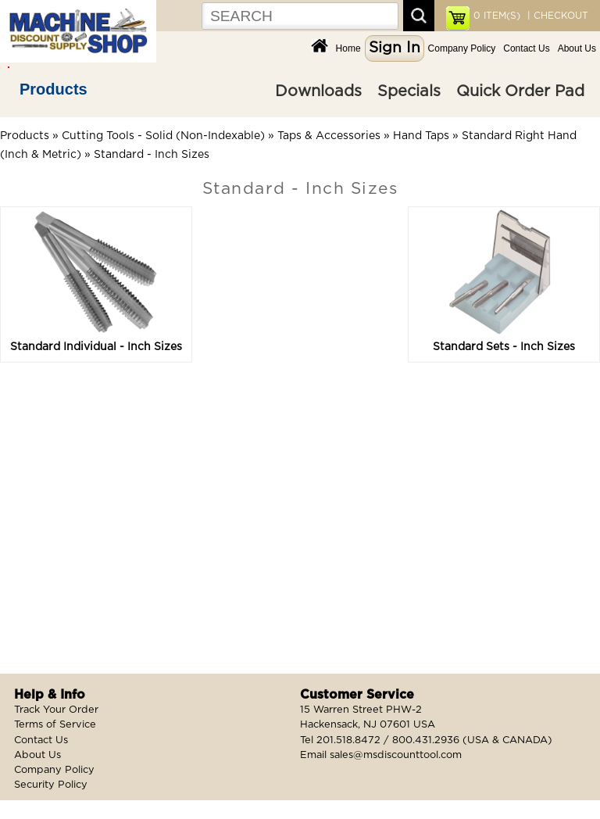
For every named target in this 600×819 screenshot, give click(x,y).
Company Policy (462, 48)
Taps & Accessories (328, 136)
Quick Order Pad (520, 91)
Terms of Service (55, 725)
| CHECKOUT (556, 15)
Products (54, 89)
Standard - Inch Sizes (151, 154)
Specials (409, 91)
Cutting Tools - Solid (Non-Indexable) (163, 136)
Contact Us (526, 48)
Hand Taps (421, 136)
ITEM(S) (496, 15)
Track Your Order (56, 710)
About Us (577, 48)
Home (348, 48)
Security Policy (51, 785)
